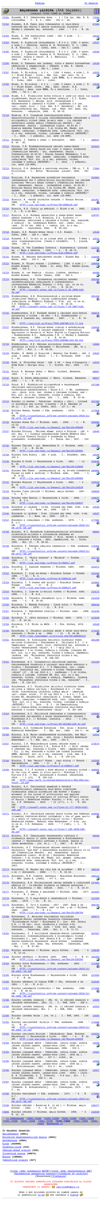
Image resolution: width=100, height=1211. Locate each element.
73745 (5, 507)
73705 (5, 52)
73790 (5, 1015)
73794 (5, 1052)
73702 (5, 24)
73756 (5, 605)
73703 (5, 36)
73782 (5, 950)
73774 (5, 869)
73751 (5, 567)
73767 (5, 744)
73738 (5, 445)
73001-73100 (33, 1118)
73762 (5, 662)
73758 (5, 618)
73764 (5, 714)
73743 (5, 491)
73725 (5, 296)
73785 (5, 975)
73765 (5, 728)
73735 (5, 410)
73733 (5, 384)
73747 (5, 520)
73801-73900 (80, 1121)
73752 (5, 573)
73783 (5, 957)
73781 (5, 933)
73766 (5, 735)
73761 (5, 640)
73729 (5, 353)
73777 (5, 892)
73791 (5, 1022)
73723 (5, 272)
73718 (5, 232)
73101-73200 (51, 1118)
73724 (5, 279)
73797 (5, 1082)
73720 (5, 248)
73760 (5, 631)
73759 (5, 624)
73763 (5, 686)
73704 (5, 42)
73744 (5, 498)
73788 (5, 1000)
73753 (5, 582)
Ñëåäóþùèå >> (55, 1123)
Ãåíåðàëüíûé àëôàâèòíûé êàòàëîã (35, 1173)
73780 (5, 916)
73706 (5, 63)
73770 (5, 786)
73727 (5, 327)
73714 (5, 177)
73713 (5, 168)
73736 (5, 422)
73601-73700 (45, 1121)
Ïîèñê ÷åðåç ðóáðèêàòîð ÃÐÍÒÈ (30, 1171)
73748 (5, 532)
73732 (5, 378)
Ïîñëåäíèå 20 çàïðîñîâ (72, 1173)
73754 (5, 591)
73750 (5, 558)
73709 (5, 96)
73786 (5, 982)
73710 (5, 115)
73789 (5, 1006)
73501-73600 (27, 1121)
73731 (5, 371)
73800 (5, 1112)
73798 (5, 1094)
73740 (5, 461)
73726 (5, 313)
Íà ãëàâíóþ (91, 3)
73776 (5, 883)
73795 (5, 1061)
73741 (5, 470)
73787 (5, 988)
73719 (5, 238)
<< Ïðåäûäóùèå (15, 1118)
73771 (5, 814)
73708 (5, 84)
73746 (5, 513)
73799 (5, 1105)
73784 (5, 963)
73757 (5, 611)
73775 (5, 876)
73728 (5, 344)
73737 (5, 431)
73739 (5, 455)
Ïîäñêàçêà (59, 1176)
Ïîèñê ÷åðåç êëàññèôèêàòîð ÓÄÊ (71, 1171)
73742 (5, 482)
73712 (5, 146)
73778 (5, 898)
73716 (5, 209)
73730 (5, 362)
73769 (5, 770)
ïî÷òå (41, 1195)
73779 (5, 905)
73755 (5, 598)
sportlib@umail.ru (67, 1187)
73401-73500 (10, 1121)
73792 (5, 1034)
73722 (5, 263)
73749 (5, 546)
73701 (5, 17)
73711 (5, 140)
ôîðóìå (74, 1195)
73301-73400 (86, 1118)
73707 (5, 72)
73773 (5, 847)
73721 (5, 257)
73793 (5, 1043)
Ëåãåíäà (40, 3)
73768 (5, 760)
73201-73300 (68, 1118)
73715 (5, 199)
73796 (5, 1070)
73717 (5, 215)
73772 (5, 836)
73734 (5, 401)
